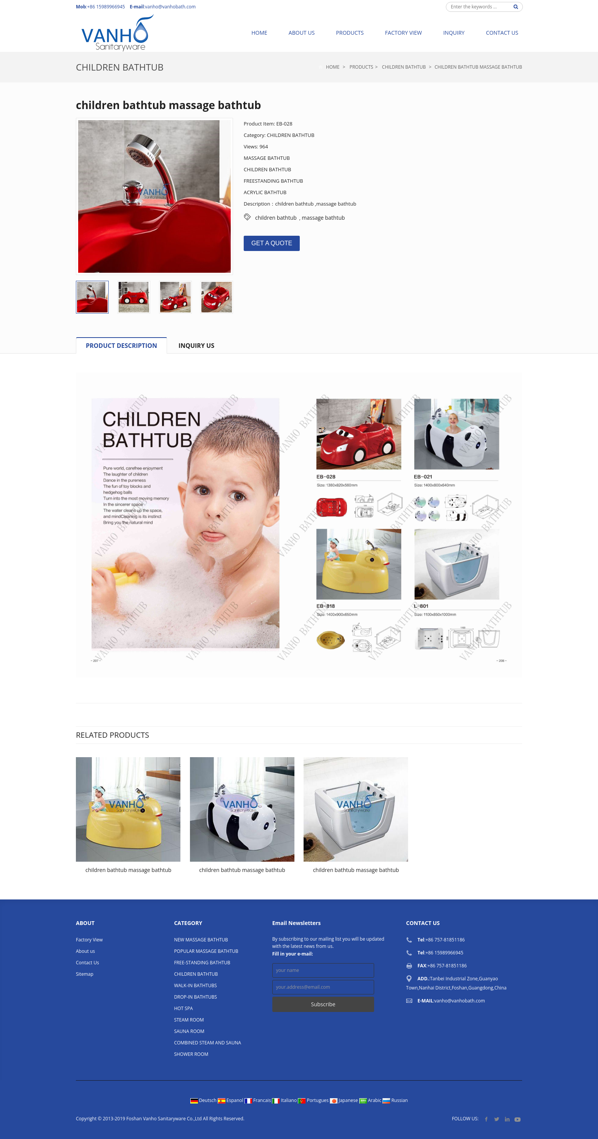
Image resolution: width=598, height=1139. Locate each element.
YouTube (517, 1119)
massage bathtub (323, 217)
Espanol (231, 1100)
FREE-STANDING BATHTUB (202, 962)
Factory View (403, 32)
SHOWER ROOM (191, 1054)
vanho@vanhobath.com (170, 6)
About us (302, 32)
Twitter (497, 1119)
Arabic (371, 1100)
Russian (395, 1100)
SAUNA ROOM (189, 1031)
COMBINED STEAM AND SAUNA (207, 1042)
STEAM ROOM (189, 1020)
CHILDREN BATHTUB (120, 67)
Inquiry (454, 32)
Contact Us (502, 32)
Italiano (285, 1100)
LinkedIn (507, 1119)
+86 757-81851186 (445, 939)
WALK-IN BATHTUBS (195, 985)
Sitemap (84, 974)
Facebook (486, 1119)
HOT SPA (183, 1008)
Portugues (314, 1100)
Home (259, 32)
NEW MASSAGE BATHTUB (201, 939)
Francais (258, 1100)
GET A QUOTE (271, 243)
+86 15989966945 (444, 952)
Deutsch (204, 1100)
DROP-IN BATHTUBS (195, 997)
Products (350, 32)
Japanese (344, 1100)
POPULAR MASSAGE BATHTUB (206, 951)
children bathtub (276, 217)
